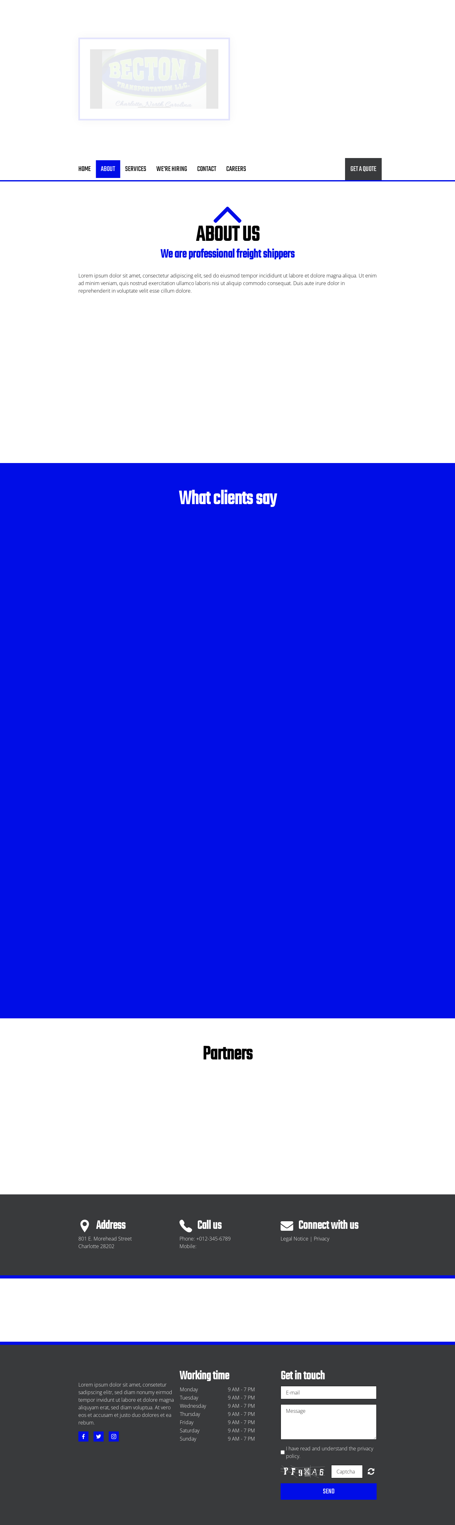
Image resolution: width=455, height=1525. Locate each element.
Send (329, 1491)
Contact (206, 169)
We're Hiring (171, 169)
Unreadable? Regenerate (371, 1471)
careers (236, 169)
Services (135, 169)
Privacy (321, 1238)
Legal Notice (294, 1238)
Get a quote (363, 169)
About (108, 169)
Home (84, 169)
